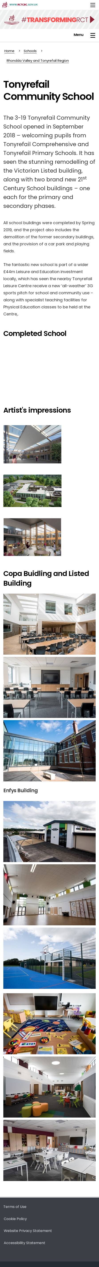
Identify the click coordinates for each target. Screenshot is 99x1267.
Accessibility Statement (24, 1242)
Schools (30, 50)
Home (9, 50)
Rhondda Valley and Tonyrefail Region (38, 60)
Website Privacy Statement (28, 1230)
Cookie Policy (15, 1218)
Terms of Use (14, 1206)
